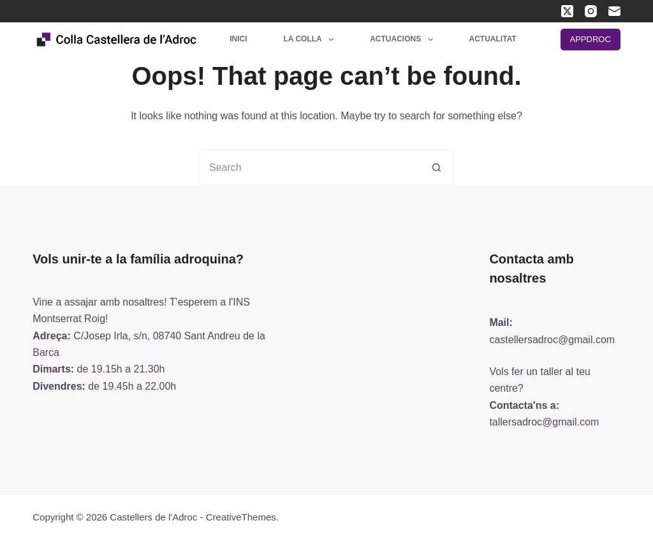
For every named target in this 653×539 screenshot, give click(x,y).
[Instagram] (591, 11)
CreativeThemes (241, 517)
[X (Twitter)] (567, 11)
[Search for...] (309, 167)
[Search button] (436, 167)
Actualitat (493, 38)
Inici (238, 38)
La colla (311, 40)
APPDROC (590, 39)
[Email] (614, 11)
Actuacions (403, 40)
